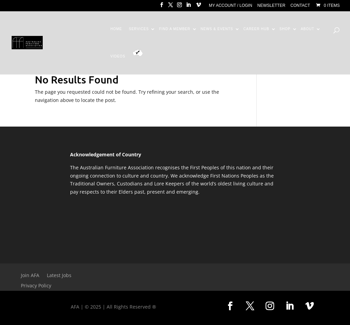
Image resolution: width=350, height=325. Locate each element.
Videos (117, 56)
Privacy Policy (36, 286)
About (307, 29)
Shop (285, 29)
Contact (300, 5)
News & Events (217, 29)
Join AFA (30, 275)
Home (116, 29)
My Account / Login (230, 5)
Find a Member (174, 29)
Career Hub (256, 29)
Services (139, 29)
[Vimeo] (198, 6)
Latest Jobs (59, 275)
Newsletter (271, 5)
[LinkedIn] (188, 6)
